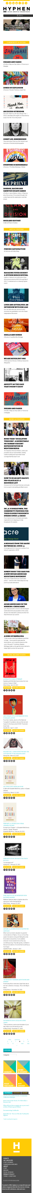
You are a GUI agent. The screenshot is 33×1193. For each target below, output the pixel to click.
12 (13, 1043)
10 (28, 1041)
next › (22, 1043)
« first (9, 1039)
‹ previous (17, 1039)
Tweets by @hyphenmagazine (10, 1119)
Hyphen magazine (16, 1147)
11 (8, 1043)
